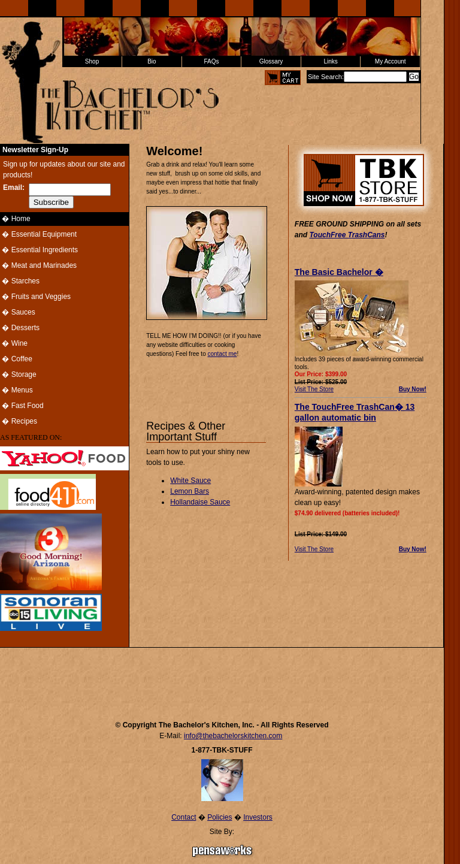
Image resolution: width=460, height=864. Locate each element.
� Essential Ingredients (39, 250)
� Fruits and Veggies (35, 296)
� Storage (18, 374)
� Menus (16, 390)
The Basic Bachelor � (339, 272)
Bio (151, 61)
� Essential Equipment (38, 234)
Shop (92, 61)
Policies (219, 817)
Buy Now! (412, 389)
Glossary (271, 61)
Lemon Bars (189, 491)
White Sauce (190, 480)
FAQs (211, 61)
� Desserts (20, 328)
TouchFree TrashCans (347, 235)
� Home (15, 219)
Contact (183, 817)
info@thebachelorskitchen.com (233, 736)
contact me (222, 354)
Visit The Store (314, 389)
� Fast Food (22, 405)
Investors (258, 817)
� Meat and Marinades (38, 265)
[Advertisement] (222, 678)
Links (330, 61)
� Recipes (18, 421)
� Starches (20, 281)
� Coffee (16, 359)
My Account (390, 61)
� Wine (14, 343)
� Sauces (17, 312)
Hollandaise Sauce (200, 502)
